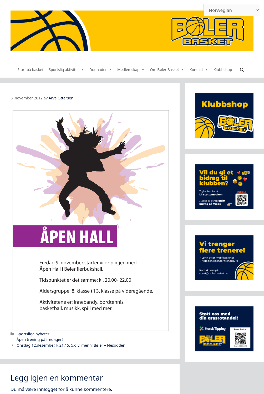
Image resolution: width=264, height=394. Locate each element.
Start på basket (30, 69)
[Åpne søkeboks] (242, 70)
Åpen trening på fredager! (40, 339)
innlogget (47, 389)
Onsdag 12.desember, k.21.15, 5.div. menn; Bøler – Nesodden (71, 345)
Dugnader (100, 69)
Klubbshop (223, 69)
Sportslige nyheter (33, 333)
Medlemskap (131, 69)
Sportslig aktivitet (66, 69)
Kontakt (199, 69)
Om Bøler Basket (167, 69)
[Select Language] (232, 10)
